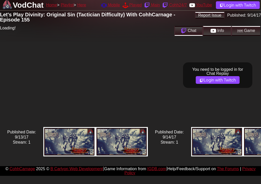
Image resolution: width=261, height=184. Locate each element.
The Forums (228, 169)
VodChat (28, 5)
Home (51, 5)
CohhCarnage (22, 169)
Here (81, 5)
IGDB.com (156, 169)
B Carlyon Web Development (76, 169)
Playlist (67, 5)
